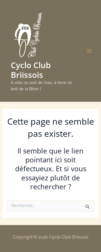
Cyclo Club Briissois (31, 70)
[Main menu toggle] (89, 51)
